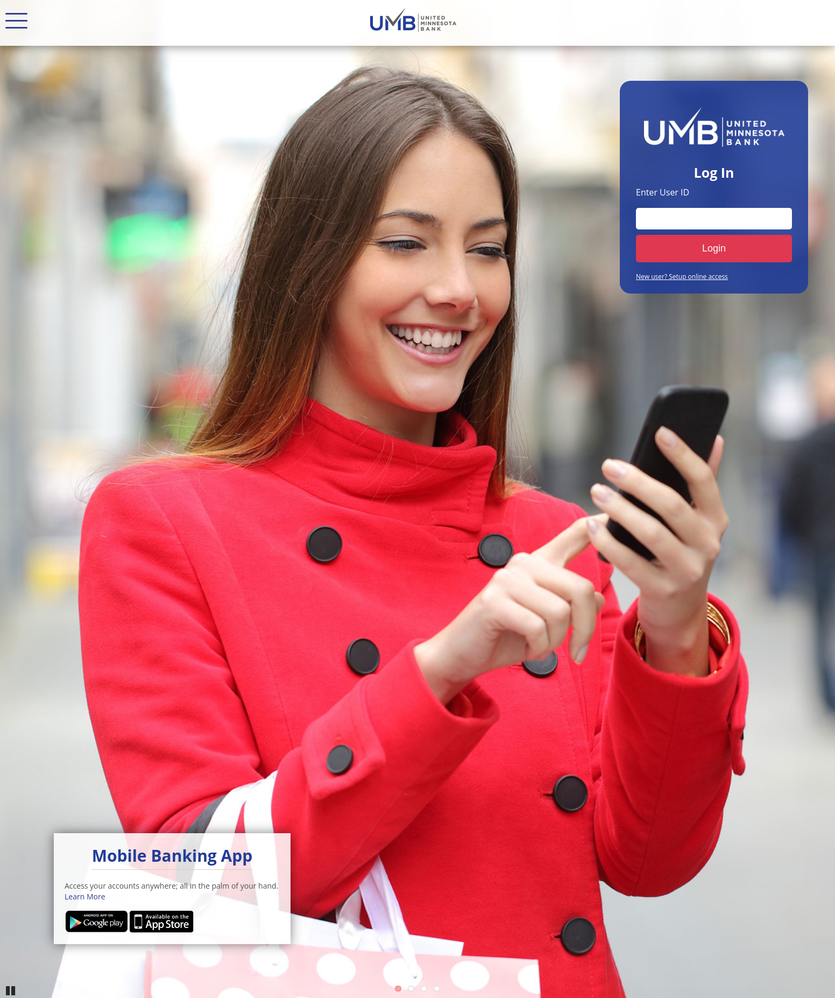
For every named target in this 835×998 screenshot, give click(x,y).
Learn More (85, 896)
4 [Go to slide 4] (437, 989)
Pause (10, 990)
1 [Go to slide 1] (398, 989)
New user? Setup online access (682, 277)
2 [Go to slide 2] (411, 989)
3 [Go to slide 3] (424, 989)
